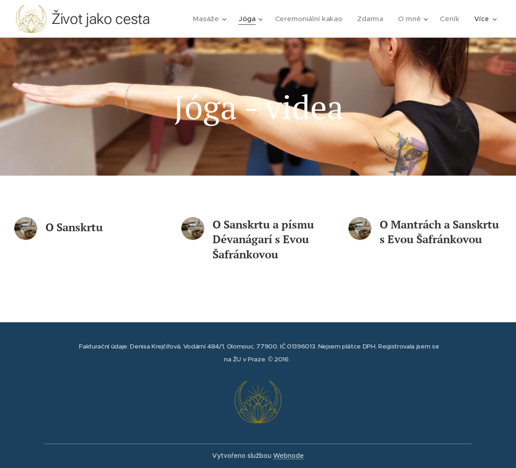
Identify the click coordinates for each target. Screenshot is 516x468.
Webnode (288, 455)
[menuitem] (216, 18)
